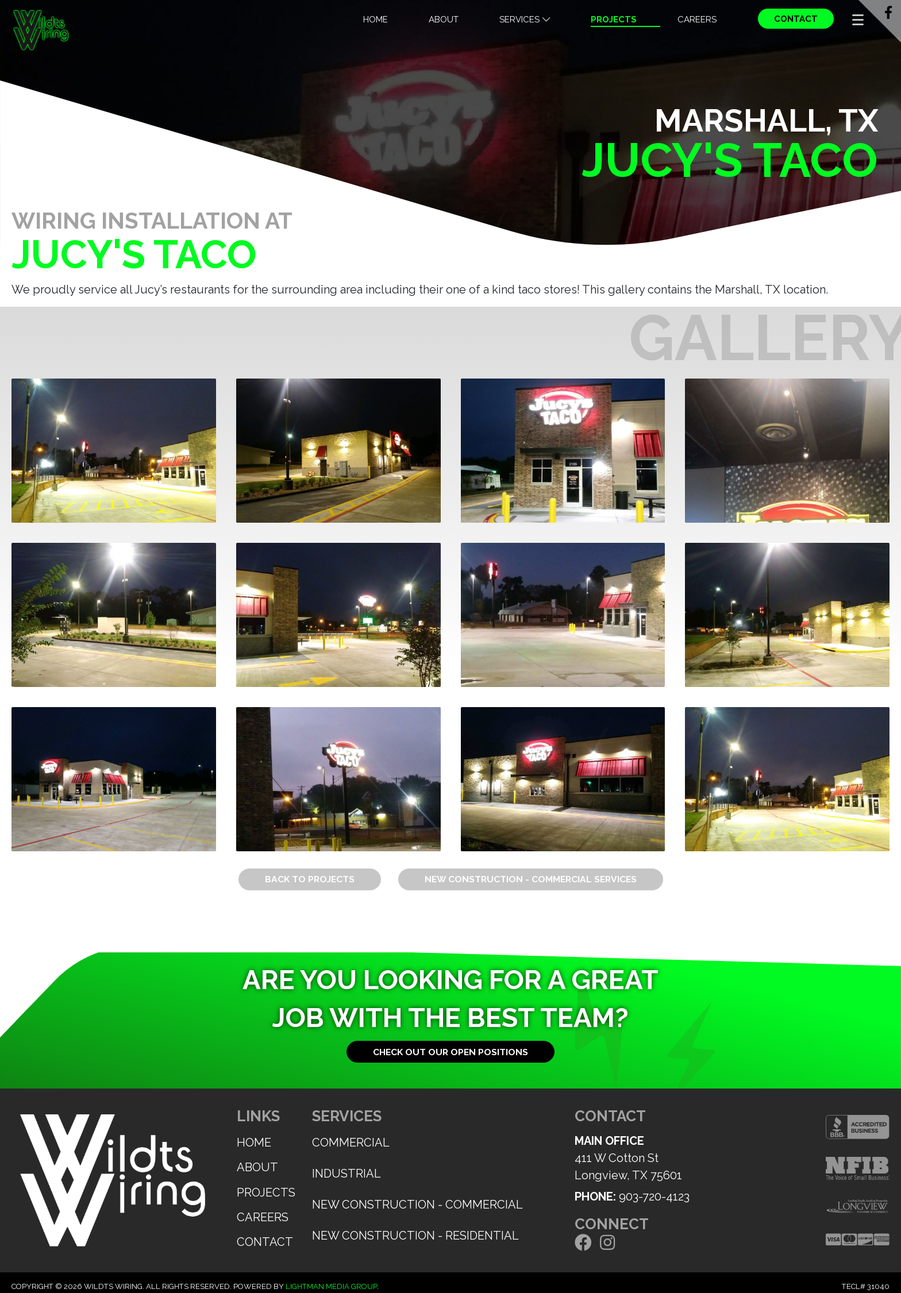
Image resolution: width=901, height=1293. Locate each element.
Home (375, 19)
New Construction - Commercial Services (531, 879)
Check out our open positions (450, 1052)
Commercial (351, 1142)
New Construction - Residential (415, 1235)
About (444, 19)
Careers (697, 19)
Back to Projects (310, 879)
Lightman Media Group (331, 1286)
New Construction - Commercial (417, 1204)
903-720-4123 (654, 1196)
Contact (796, 19)
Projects (614, 19)
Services (524, 19)
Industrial (346, 1173)
